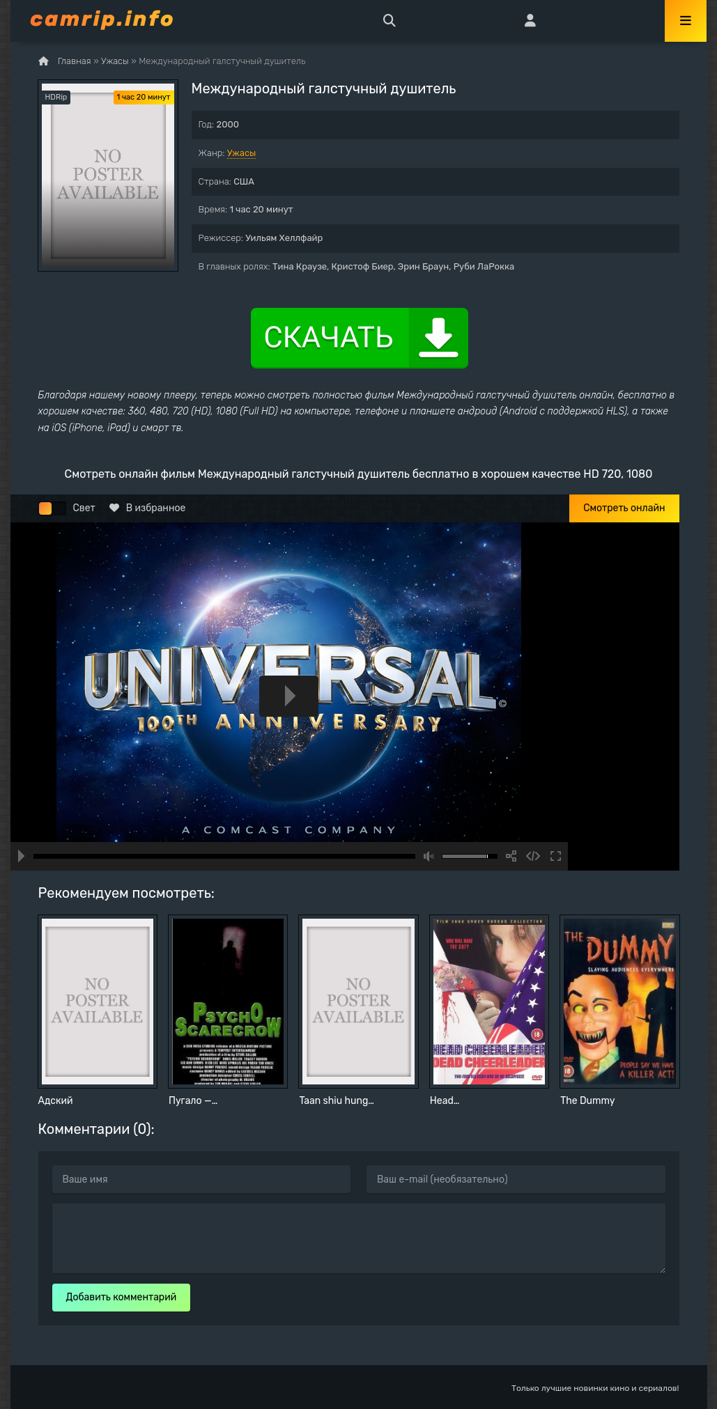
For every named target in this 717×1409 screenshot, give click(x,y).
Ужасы (241, 153)
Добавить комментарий (121, 1297)
